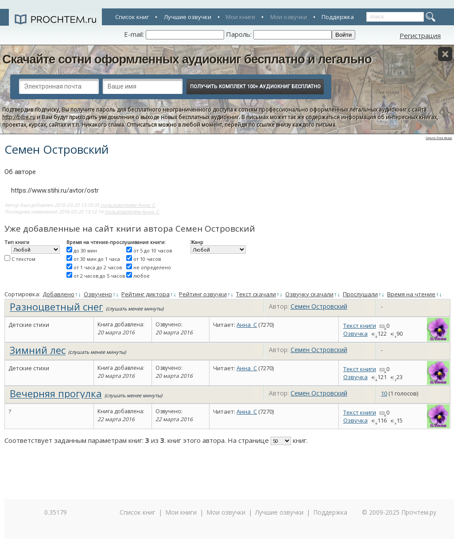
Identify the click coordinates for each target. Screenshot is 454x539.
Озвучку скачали (309, 294)
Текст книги (359, 326)
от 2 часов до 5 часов (99, 275)
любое (141, 275)
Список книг (132, 17)
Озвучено (98, 294)
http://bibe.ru (18, 117)
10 (384, 393)
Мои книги (240, 17)
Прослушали (360, 294)
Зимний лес (38, 350)
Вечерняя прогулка (56, 393)
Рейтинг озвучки (203, 294)
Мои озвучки (288, 17)
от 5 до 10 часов (152, 250)
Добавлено (58, 294)
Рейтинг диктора (145, 294)
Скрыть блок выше (439, 138)
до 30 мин (85, 250)
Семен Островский (319, 306)
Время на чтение (411, 294)
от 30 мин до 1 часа (97, 259)
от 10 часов (147, 259)
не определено (152, 267)
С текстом (23, 259)
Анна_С (247, 325)
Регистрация (420, 35)
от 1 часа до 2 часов (98, 267)
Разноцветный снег (56, 306)
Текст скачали (256, 294)
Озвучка (355, 333)
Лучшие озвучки (187, 17)
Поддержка (338, 17)
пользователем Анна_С (128, 205)
